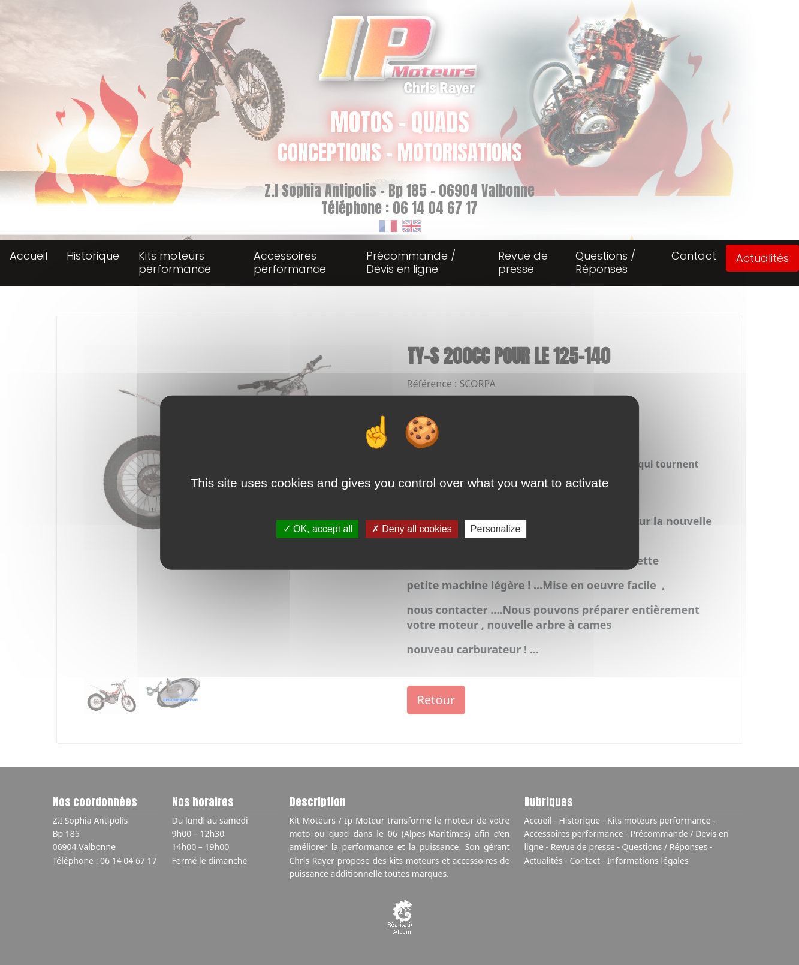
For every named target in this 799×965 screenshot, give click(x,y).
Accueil (28, 255)
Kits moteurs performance (174, 262)
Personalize (496, 529)
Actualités (762, 258)
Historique (93, 255)
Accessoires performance (290, 262)
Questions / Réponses (605, 262)
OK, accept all (318, 529)
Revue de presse (523, 262)
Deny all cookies (412, 529)
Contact (693, 255)
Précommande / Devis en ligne (411, 262)
